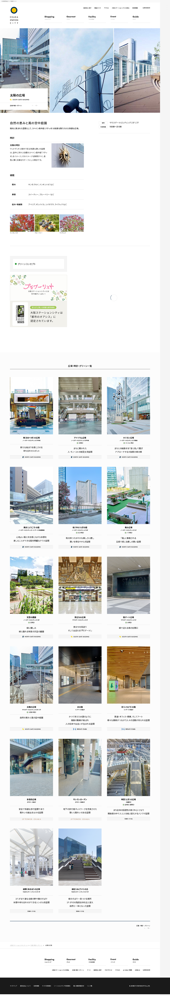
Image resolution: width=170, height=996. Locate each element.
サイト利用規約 (46, 988)
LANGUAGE (146, 8)
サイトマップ (13, 988)
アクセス (106, 8)
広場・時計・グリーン (78, 970)
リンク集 (89, 988)
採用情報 (135, 8)
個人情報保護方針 (78, 988)
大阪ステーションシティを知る (120, 8)
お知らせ (137, 970)
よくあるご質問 (127, 970)
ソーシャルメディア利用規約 (62, 988)
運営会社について (25, 988)
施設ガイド (97, 8)
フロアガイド (108, 970)
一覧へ (36, 105)
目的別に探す (87, 8)
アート (89, 970)
